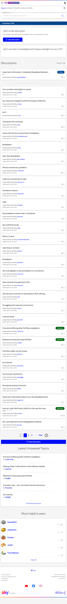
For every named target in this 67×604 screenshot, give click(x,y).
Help (4, 202)
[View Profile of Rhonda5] (20, 216)
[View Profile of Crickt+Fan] (20, 331)
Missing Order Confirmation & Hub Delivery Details (24, 466)
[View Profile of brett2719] (20, 320)
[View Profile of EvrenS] (20, 413)
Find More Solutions (33, 503)
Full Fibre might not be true (13, 351)
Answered (60, 328)
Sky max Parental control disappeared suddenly (22, 422)
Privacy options (6, 574)
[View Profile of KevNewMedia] (22, 77)
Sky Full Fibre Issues (10, 225)
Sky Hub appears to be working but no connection (23, 271)
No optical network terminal (14, 385)
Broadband (7, 144)
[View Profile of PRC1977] (19, 354)
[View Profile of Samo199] (20, 262)
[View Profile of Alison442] (21, 193)
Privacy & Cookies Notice (9, 576)
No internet (7, 362)
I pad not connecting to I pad (14, 179)
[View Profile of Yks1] (18, 297)
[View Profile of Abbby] (19, 388)
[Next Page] (46, 435)
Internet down (8, 317)
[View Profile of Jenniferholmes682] (23, 239)
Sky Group (4, 580)
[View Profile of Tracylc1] (19, 308)
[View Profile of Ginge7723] (20, 400)
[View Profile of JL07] (19, 115)
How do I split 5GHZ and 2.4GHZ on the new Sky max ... (24, 408)
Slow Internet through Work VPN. (16, 282)
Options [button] (59, 63)
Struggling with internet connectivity (17, 305)
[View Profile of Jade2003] (21, 170)
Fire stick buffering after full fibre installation (21, 328)
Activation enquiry (10, 190)
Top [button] (34, 570)
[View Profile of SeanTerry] (20, 274)
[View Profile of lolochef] (19, 251)
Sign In (64, 3)
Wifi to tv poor (8, 236)
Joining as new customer (12, 122)
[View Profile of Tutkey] (19, 104)
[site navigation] (2, 3)
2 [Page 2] (28, 435)
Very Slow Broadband (11, 156)
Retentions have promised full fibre (16, 339)
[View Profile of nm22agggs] (20, 377)
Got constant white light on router (16, 89)
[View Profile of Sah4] (18, 125)
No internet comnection (12, 374)
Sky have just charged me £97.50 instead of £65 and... (24, 101)
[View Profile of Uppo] (18, 228)
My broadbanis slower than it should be (18, 213)
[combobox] (30, 15)
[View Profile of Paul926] (20, 205)
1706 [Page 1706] (40, 435)
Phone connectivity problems (14, 167)
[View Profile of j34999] (20, 92)
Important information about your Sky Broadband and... (25, 397)
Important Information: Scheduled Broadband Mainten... (25, 72)
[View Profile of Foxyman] (8, 488)
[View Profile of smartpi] (8, 469)
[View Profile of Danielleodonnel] (22, 136)
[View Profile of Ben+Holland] (21, 159)
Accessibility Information (58, 576)
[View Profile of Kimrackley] (20, 366)
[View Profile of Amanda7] (20, 285)
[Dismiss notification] (64, 8)
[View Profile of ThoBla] (20, 343)
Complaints (5, 578)
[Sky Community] (12, 2)
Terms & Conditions (59, 574)
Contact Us (62, 578)
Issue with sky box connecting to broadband (20, 133)
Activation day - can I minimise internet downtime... (24, 485)
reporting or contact (10, 248)
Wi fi (4, 112)
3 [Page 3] (31, 435)
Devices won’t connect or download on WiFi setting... (24, 294)
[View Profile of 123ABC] (8, 497)
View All (33, 560)
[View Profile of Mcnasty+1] (21, 182)
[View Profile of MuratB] (19, 425)
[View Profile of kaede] (19, 148)
